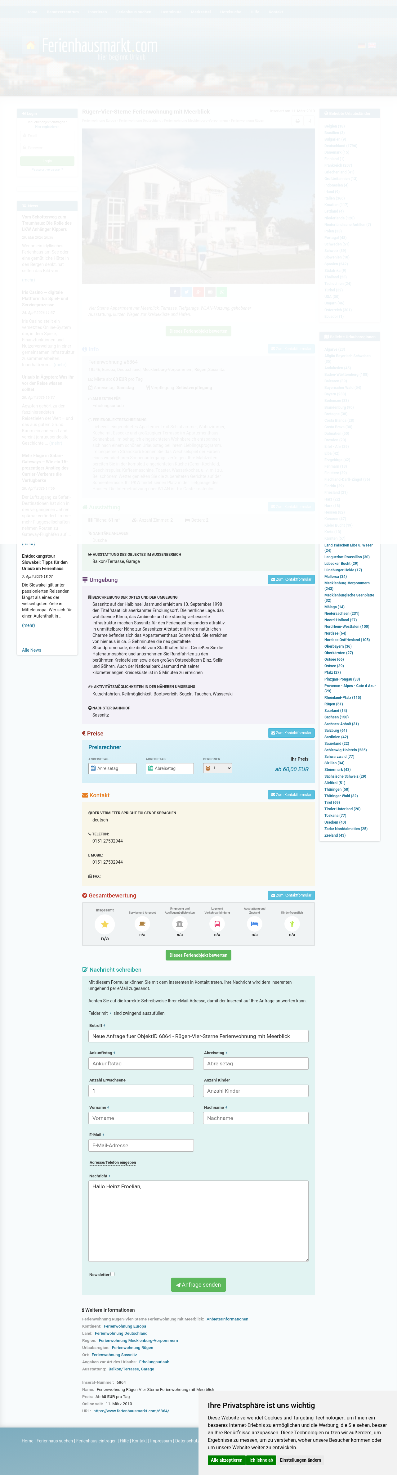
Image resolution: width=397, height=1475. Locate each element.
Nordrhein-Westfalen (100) (346, 626)
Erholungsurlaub (154, 1362)
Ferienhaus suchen (55, 1440)
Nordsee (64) (335, 633)
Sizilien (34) (334, 763)
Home (27, 1440)
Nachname (215, 1107)
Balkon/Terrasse (124, 1369)
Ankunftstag (102, 1052)
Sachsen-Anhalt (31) (341, 724)
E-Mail (96, 1134)
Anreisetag (98, 759)
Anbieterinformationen (227, 1319)
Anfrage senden (198, 1284)
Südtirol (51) (334, 783)
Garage (147, 1369)
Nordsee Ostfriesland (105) (347, 640)
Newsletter (101, 1274)
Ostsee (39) (334, 666)
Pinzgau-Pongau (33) (342, 679)
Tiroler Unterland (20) (342, 809)
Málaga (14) (334, 607)
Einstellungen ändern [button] (300, 1460)
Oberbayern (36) (338, 646)
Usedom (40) (335, 822)
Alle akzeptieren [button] (227, 1460)
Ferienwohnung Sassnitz (114, 1354)
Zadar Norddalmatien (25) (346, 829)
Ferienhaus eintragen (96, 1440)
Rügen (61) (333, 704)
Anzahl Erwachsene (107, 1080)
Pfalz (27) (332, 672)
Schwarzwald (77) (339, 756)
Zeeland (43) (335, 835)
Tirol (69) (332, 802)
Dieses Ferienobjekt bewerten (199, 955)
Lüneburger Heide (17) (343, 570)
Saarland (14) (335, 710)
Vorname (99, 1107)
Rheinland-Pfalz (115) (342, 697)
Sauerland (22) (336, 743)
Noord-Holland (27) (340, 620)
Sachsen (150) (336, 717)
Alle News (31, 650)
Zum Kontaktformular (291, 579)
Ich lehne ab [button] (261, 1460)
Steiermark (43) (337, 769)
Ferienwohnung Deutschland (121, 1333)
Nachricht (99, 1176)
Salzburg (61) (335, 730)
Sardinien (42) (336, 737)
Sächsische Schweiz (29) (345, 776)
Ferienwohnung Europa (125, 1326)
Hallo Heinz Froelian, (198, 1221)
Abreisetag (156, 759)
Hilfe (124, 1440)
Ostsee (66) (334, 659)
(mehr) (28, 625)
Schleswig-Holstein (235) (345, 750)
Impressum (161, 1440)
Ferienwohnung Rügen (132, 1347)
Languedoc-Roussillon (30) (347, 557)
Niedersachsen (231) (341, 613)
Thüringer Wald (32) (341, 796)
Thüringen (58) (336, 789)
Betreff (97, 1025)
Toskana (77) (335, 815)
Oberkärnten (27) (338, 653)
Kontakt (139, 1440)
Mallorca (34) (335, 576)
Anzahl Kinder (217, 1080)
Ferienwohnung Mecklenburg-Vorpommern (138, 1340)
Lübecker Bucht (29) (341, 563)
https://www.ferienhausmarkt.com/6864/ (131, 1411)
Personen (211, 759)
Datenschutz (187, 1440)
